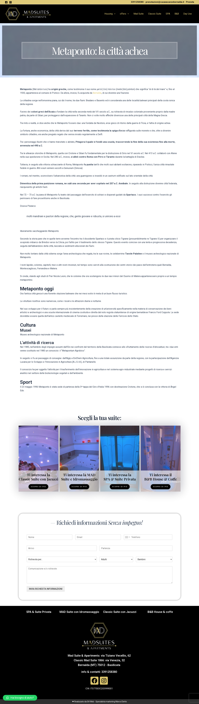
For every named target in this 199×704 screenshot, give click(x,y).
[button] (20, 698)
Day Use (187, 13)
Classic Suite (154, 13)
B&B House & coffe (160, 612)
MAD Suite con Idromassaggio (79, 612)
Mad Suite (139, 13)
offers (124, 14)
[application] (114, 14)
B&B (177, 13)
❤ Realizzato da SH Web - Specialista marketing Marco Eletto (99, 701)
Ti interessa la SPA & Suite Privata (120, 542)
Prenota (190, 2)
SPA (168, 13)
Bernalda (97, 93)
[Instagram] (10, 2)
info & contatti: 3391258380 (99, 672)
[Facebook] (6, 2)
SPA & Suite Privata (38, 612)
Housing (109, 14)
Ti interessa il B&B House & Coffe (160, 542)
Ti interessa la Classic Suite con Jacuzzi (38, 542)
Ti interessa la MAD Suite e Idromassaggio (79, 542)
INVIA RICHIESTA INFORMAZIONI (45, 589)
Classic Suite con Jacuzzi (119, 612)
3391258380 (137, 2)
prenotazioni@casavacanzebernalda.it (165, 2)
